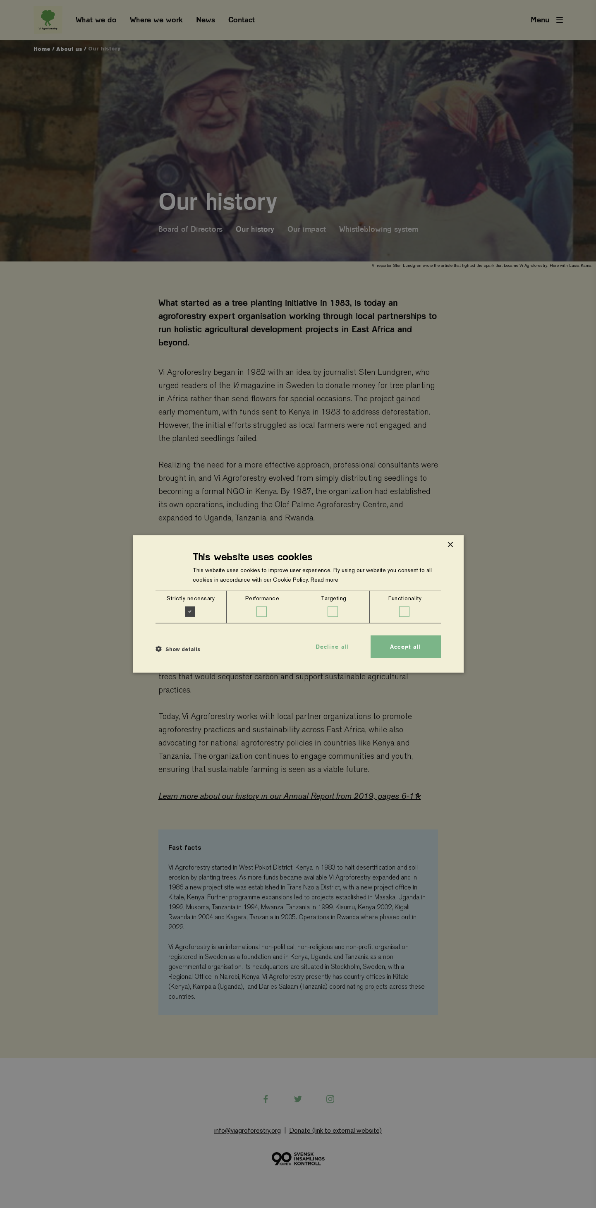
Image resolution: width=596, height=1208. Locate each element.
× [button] (450, 545)
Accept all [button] (405, 646)
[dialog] (298, 604)
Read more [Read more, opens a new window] (324, 579)
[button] (178, 649)
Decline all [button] (332, 646)
